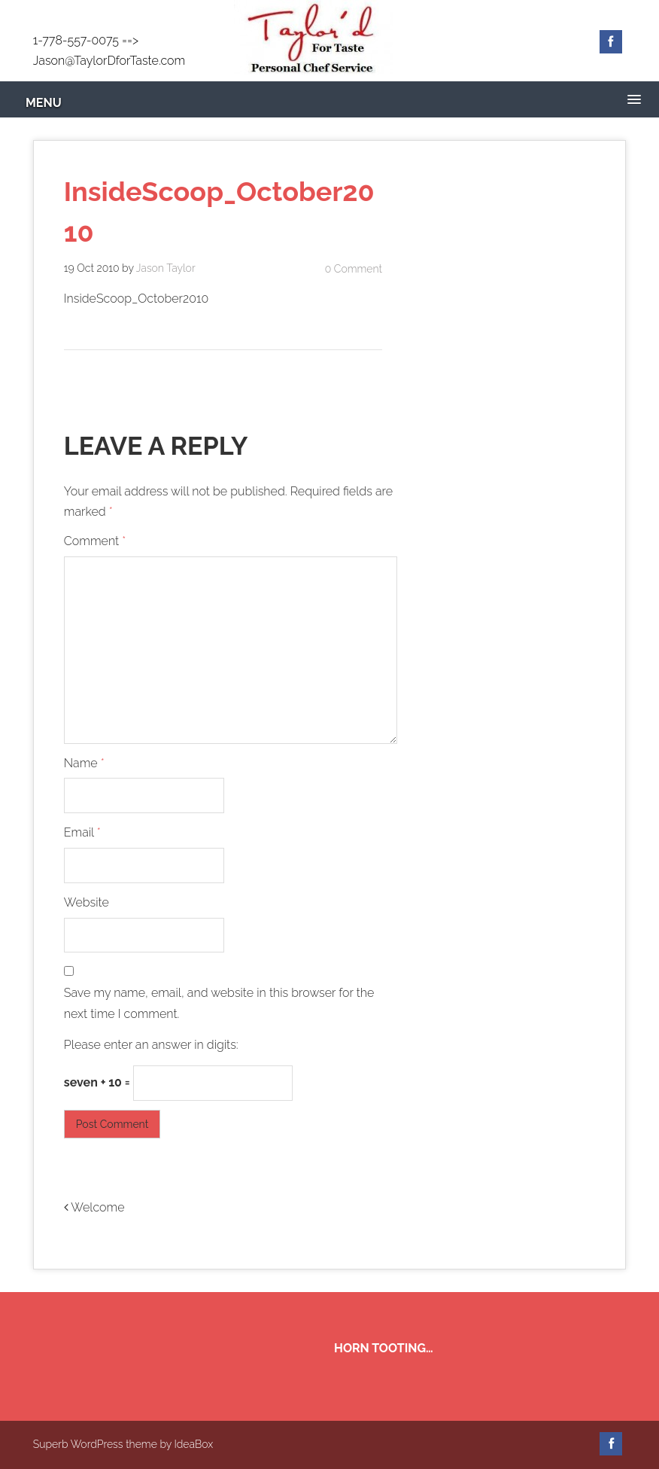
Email (82, 832)
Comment (95, 541)
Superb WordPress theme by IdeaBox (123, 1444)
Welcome (94, 1207)
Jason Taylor (166, 268)
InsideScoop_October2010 (136, 298)
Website (86, 902)
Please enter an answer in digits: (151, 1045)
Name (84, 763)
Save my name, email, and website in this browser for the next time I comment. (219, 1004)
